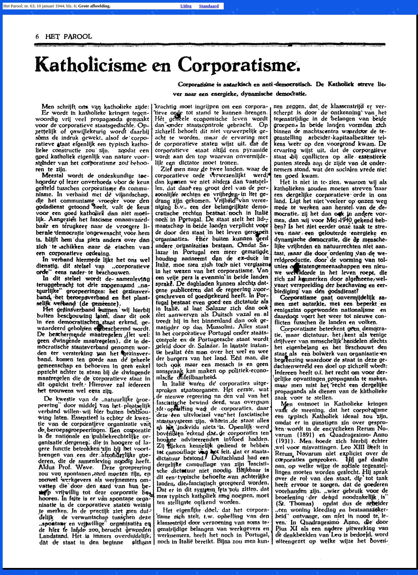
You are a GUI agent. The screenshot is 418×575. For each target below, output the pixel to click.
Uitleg (186, 5)
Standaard (209, 5)
